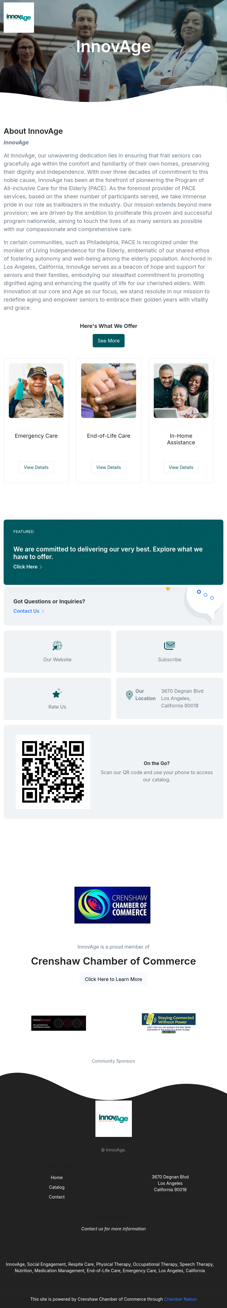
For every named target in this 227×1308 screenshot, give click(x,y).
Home (57, 1177)
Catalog (56, 1187)
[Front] (20, 17)
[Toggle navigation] (217, 18)
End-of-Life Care (108, 436)
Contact (57, 1196)
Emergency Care (36, 436)
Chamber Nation (180, 1299)
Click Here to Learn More (113, 979)
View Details (36, 467)
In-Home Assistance (181, 439)
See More (109, 341)
